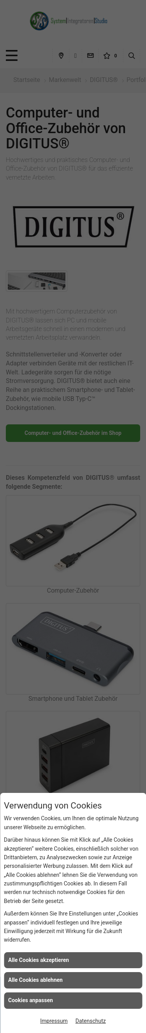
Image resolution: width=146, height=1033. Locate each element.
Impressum (53, 1021)
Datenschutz (91, 1021)
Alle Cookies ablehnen (35, 980)
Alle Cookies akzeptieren (38, 960)
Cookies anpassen (30, 1000)
